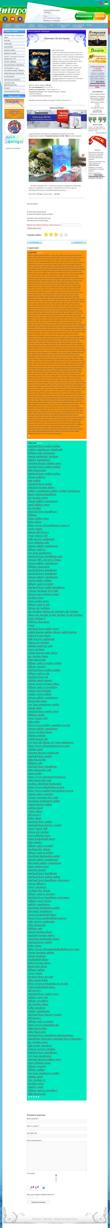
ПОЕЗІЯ (7, 40)
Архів (51, 25)
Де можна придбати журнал (78, 25)
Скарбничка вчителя (8, 25)
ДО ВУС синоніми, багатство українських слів (14, 57)
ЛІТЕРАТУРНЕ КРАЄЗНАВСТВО (10, 84)
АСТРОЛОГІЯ (9, 77)
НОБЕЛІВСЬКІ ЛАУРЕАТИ (14, 73)
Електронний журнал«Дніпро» (52, 11)
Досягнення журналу (63, 25)
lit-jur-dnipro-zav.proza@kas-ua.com (97, 82)
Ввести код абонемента (52, 20)
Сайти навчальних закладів (20, 25)
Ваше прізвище (32, 1118)
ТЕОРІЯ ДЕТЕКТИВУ (12, 91)
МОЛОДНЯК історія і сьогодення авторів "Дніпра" (14, 69)
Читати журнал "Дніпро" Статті (97, 86)
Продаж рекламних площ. (65, 1219)
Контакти (88, 25)
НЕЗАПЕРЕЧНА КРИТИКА (14, 65)
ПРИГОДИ (8, 44)
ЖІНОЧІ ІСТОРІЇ (10, 53)
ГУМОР (7, 88)
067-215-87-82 (48, 87)
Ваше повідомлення (34, 1140)
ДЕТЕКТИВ (8, 47)
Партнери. (47, 1219)
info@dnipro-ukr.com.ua (36, 190)
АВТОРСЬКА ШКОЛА (12, 80)
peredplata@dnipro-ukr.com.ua (56, 190)
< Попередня (34, 242)
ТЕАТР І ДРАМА (10, 62)
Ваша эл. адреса (32, 1126)
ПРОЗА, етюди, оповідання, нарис (14, 36)
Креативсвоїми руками (42, 25)
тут (70, 100)
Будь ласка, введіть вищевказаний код (40, 1194)
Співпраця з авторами (32, 25)
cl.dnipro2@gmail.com (53, 89)
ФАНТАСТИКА (9, 50)
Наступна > (79, 242)
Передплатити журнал (90, 16)
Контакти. (37, 1219)
